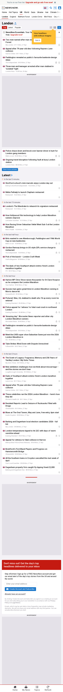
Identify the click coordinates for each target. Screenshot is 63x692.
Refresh (48, 690)
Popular (18, 27)
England (13, 17)
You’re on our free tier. (30, 2)
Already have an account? (15, 594)
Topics (37, 690)
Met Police (48, 17)
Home (4, 12)
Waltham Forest (24, 17)
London (5, 17)
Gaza (33, 12)
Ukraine (40, 12)
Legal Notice (16, 603)
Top (4, 27)
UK (21, 12)
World (26, 12)
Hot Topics (13, 12)
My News (26, 690)
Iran (46, 12)
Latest (10, 27)
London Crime (37, 17)
